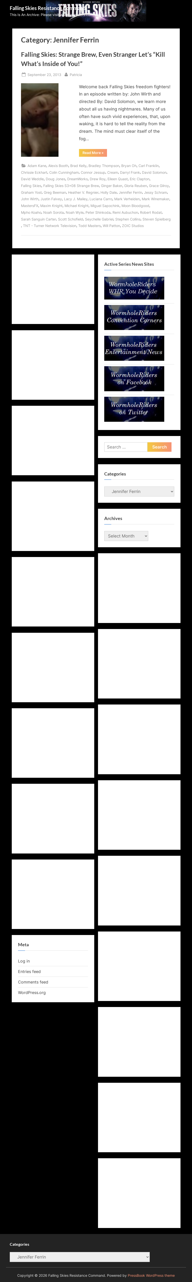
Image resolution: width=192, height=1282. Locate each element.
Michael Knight (76, 206)
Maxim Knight (51, 206)
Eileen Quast (118, 179)
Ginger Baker (111, 186)
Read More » (94, 153)
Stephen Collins (127, 219)
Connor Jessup (93, 172)
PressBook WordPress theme (151, 1276)
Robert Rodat (151, 212)
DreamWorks (77, 179)
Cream (112, 172)
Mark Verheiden (127, 199)
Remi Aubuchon (125, 212)
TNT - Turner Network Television (49, 226)
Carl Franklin (148, 166)
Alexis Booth (58, 166)
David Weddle (32, 179)
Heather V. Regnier (83, 192)
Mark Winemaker (155, 199)
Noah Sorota (53, 212)
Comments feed (33, 982)
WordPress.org (32, 992)
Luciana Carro (101, 199)
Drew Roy (98, 179)
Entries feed (29, 971)
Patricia (76, 74)
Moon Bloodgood (135, 206)
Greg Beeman (55, 192)
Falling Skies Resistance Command (48, 8)
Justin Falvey (51, 199)
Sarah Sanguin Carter (38, 219)
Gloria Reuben (135, 186)
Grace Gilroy (159, 186)
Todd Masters (89, 226)
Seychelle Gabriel (99, 219)
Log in (24, 961)
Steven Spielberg (156, 219)
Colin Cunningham (64, 172)
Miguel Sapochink (105, 206)
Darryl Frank (130, 172)
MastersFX (29, 206)
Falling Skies (31, 186)
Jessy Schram (155, 192)
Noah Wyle (75, 212)
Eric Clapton (140, 179)
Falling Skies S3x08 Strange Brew (71, 186)
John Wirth (29, 199)
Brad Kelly (78, 166)
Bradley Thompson (103, 166)
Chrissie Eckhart (34, 172)
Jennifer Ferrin (130, 192)
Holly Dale (108, 192)
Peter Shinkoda (98, 212)
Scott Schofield (70, 219)
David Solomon (154, 172)
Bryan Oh (128, 166)
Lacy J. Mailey (76, 199)
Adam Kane (37, 166)
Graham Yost (31, 192)
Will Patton (111, 226)
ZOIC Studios (133, 226)
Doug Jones (55, 179)
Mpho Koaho (31, 212)
